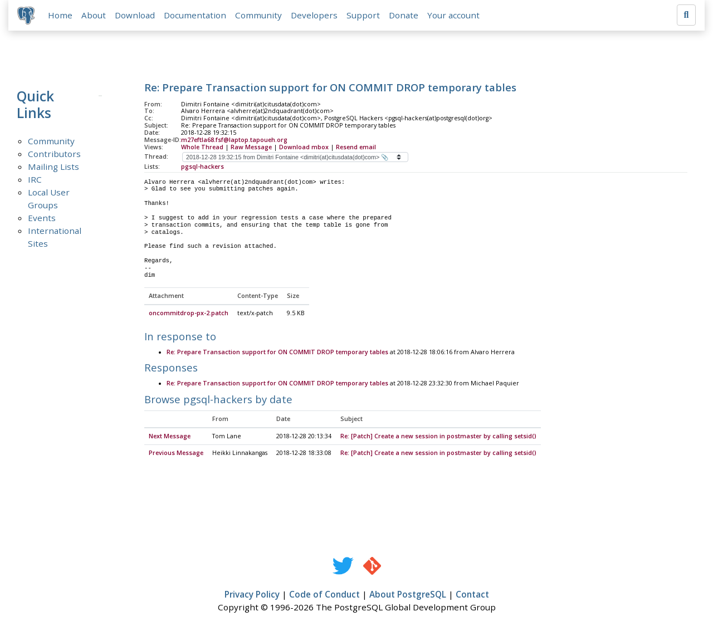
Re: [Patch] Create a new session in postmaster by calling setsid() (438, 437)
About (93, 15)
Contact (472, 594)
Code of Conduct (324, 594)
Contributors (54, 153)
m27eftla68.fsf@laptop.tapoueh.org (234, 140)
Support (363, 15)
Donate (403, 15)
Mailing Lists (53, 166)
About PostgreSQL (407, 594)
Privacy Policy (252, 594)
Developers (314, 15)
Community (258, 15)
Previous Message (176, 453)
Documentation (195, 15)
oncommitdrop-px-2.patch (188, 313)
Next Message (170, 437)
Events (42, 217)
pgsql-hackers (202, 166)
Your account (453, 15)
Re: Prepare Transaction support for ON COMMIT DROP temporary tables (277, 352)
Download (135, 15)
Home (60, 15)
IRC (35, 179)
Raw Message (251, 147)
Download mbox (304, 147)
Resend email (356, 147)
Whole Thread (202, 147)
